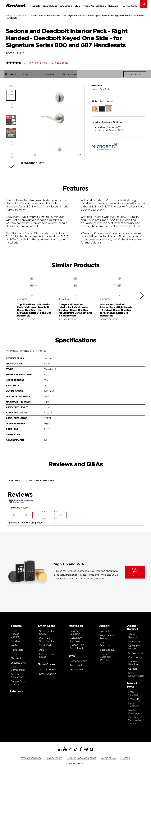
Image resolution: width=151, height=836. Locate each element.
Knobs (14, 645)
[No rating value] (14, 63)
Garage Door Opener (18, 683)
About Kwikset (132, 636)
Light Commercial (18, 668)
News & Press (135, 641)
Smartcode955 (47, 669)
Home (9, 15)
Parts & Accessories (17, 676)
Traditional (76, 665)
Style (78, 6)
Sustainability (135, 653)
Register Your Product (107, 637)
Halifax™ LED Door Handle (77, 647)
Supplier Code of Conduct (81, 758)
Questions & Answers (40, 480)
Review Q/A (71, 74)
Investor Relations (133, 663)
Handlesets (17, 650)
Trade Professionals (94, 6)
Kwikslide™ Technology (76, 640)
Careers (132, 669)
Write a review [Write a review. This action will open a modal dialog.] (38, 63)
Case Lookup (107, 650)
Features (29, 74)
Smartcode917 (47, 674)
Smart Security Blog (136, 674)
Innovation (66, 6)
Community (135, 657)
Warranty (105, 631)
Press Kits (133, 699)
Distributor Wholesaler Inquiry (134, 720)
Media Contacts (133, 705)
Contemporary (78, 661)
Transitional (76, 669)
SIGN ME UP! (135, 572)
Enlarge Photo (32, 163)
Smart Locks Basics (46, 632)
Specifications (49, 74)
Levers (14, 654)
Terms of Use (108, 758)
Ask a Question (105, 644)
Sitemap (125, 758)
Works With (46, 645)
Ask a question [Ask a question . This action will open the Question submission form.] (59, 63)
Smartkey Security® (75, 632)
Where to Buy (131, 6)
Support (113, 6)
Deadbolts (16, 641)
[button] (52, 122)
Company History (134, 647)
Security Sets (18, 663)
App (41, 650)
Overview (11, 74)
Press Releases (133, 693)
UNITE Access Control (15, 634)
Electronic (16, 658)
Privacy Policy (54, 758)
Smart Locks (50, 6)
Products (35, 6)
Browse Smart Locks (47, 655)
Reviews (14, 480)
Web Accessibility (31, 758)
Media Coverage (134, 712)
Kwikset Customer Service (105, 657)
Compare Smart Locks (46, 640)
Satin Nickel (102, 101)
